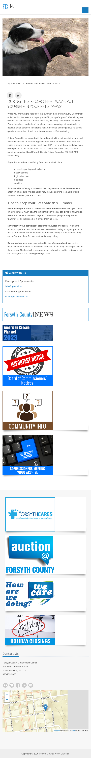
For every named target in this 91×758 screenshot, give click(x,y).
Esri (73, 730)
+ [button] (7, 694)
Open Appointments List (16, 296)
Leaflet (57, 730)
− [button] (7, 699)
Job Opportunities (13, 286)
